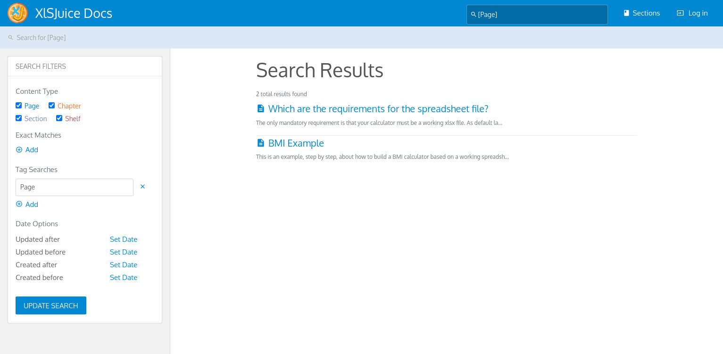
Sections (641, 12)
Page (27, 106)
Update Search (51, 305)
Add (27, 149)
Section (31, 119)
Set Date (123, 239)
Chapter (65, 106)
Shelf (68, 119)
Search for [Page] (37, 37)
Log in (692, 12)
